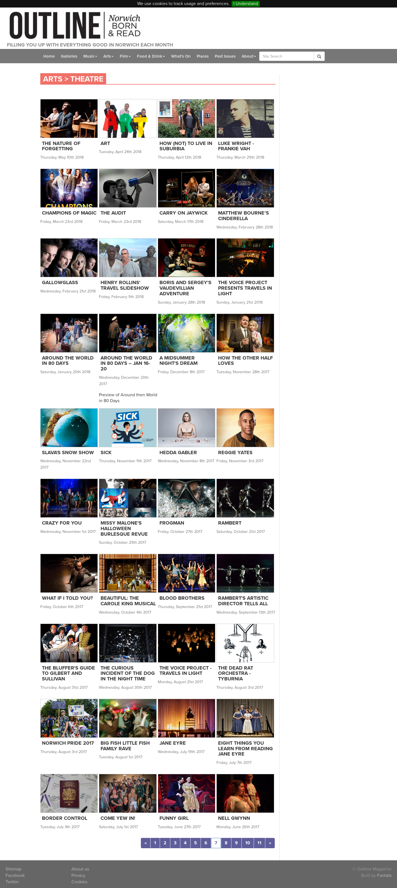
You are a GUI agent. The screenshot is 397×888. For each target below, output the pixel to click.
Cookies (79, 882)
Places (203, 56)
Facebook (15, 875)
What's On (181, 56)
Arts (53, 79)
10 (247, 843)
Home (49, 56)
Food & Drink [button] (151, 56)
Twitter (12, 882)
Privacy (78, 875)
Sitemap (13, 869)
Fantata (384, 875)
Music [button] (90, 56)
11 (259, 843)
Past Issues (225, 56)
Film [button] (125, 56)
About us (80, 869)
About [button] (249, 56)
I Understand (245, 3)
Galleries (69, 56)
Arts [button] (108, 56)
